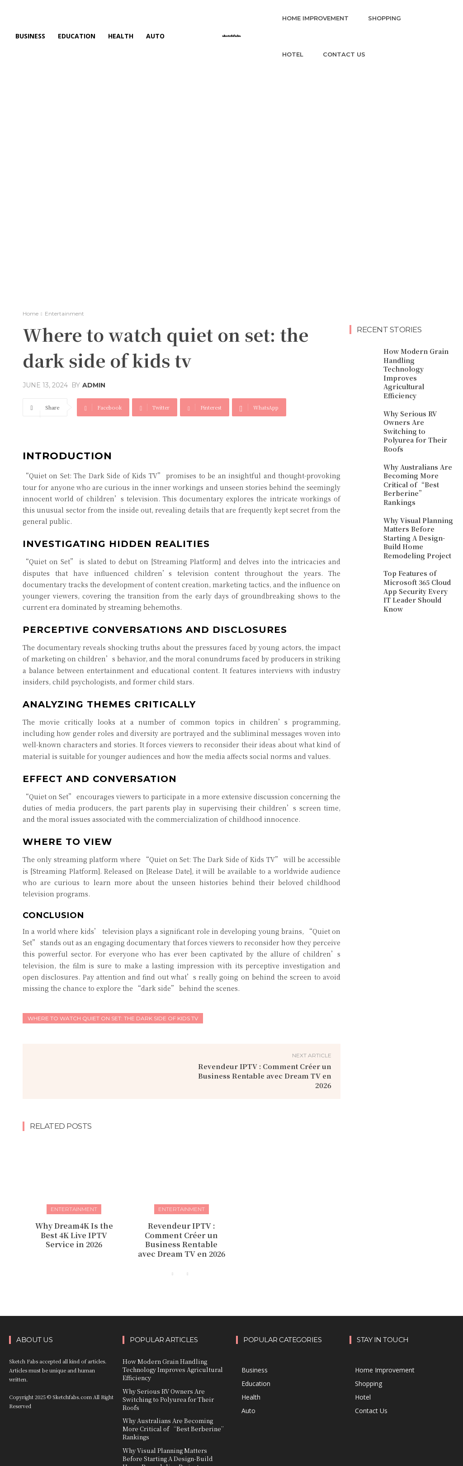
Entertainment (64, 313)
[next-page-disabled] (187, 1268)
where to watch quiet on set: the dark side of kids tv (113, 1018)
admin (93, 385)
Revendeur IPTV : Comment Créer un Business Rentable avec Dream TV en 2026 (264, 1075)
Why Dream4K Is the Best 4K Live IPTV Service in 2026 (74, 1232)
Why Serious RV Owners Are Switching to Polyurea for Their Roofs (416, 405)
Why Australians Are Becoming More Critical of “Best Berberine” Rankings (416, 447)
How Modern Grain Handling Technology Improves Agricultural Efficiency (416, 363)
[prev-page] (173, 1268)
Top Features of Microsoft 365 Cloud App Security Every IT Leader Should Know (416, 539)
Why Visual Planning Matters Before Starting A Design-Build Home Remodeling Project (418, 493)
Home (30, 313)
